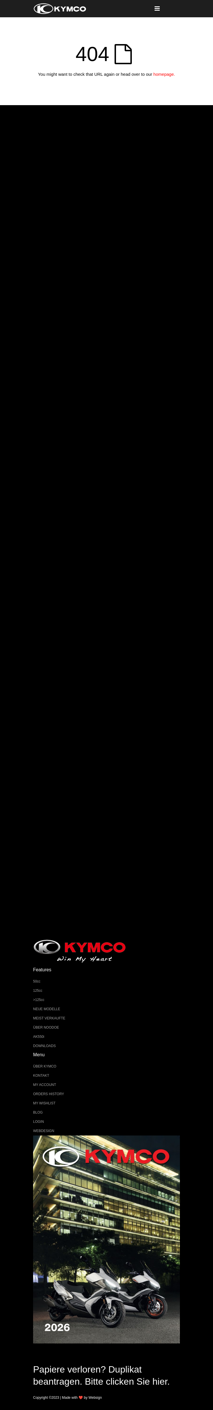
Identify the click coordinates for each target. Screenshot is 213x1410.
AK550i (38, 1037)
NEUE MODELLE (46, 1009)
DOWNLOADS (44, 1046)
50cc (36, 981)
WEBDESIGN (43, 1131)
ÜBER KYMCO (44, 1066)
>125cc (38, 1000)
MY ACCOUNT (44, 1085)
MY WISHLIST (44, 1103)
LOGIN (38, 1122)
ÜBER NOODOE (46, 1027)
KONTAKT (41, 1076)
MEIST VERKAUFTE (49, 1018)
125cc (37, 991)
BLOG (38, 1112)
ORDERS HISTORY (48, 1094)
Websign (95, 1398)
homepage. (164, 74)
